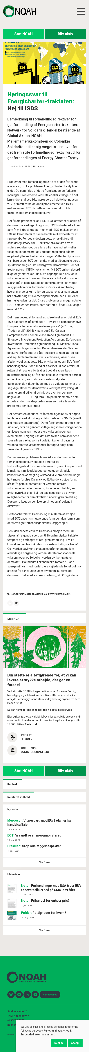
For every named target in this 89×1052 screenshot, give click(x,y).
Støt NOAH (23, 34)
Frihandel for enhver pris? (45, 900)
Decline (58, 1043)
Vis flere (44, 862)
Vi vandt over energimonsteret (34, 835)
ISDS (13, 594)
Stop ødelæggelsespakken (34, 846)
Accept (75, 1043)
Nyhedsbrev (50, 994)
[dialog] (52, 1036)
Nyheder (12, 809)
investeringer (55, 594)
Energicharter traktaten (29, 594)
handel (66, 594)
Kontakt (12, 784)
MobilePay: (26, 735)
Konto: (34, 748)
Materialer (14, 874)
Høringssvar (39, 166)
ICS (45, 594)
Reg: (23, 748)
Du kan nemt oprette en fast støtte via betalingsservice (39, 709)
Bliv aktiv (65, 34)
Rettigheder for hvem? (43, 913)
